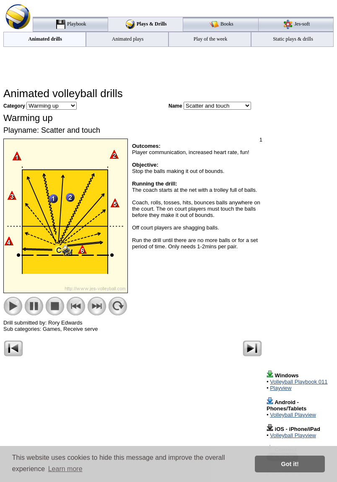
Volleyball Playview (293, 415)
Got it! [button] (290, 464)
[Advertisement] (168, 67)
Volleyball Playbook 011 (298, 382)
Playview (280, 388)
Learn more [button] (65, 468)
